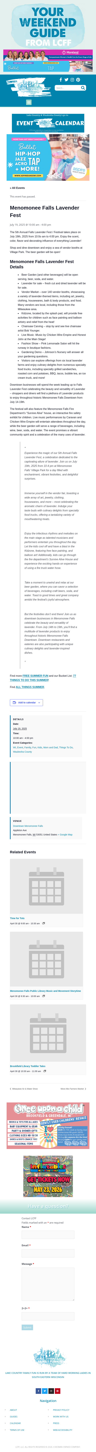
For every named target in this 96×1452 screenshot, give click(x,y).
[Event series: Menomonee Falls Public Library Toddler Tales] (43, 996)
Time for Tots (17, 918)
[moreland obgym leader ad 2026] (48, 54)
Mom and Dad (50, 747)
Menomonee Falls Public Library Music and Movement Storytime (45, 991)
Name (26, 1227)
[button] (29, 102)
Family (27, 747)
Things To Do (66, 747)
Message (28, 1263)
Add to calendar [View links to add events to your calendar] (27, 702)
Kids (40, 747)
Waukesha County (22, 751)
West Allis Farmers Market (72, 1089)
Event (20, 747)
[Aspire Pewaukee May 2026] (48, 66)
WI (14, 747)
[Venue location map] (48, 786)
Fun (34, 747)
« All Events (17, 188)
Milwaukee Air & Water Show (25, 1089)
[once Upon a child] (48, 1125)
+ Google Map (65, 834)
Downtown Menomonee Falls (28, 826)
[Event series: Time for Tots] (43, 923)
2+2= (26, 1308)
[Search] (83, 88)
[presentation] (46, 886)
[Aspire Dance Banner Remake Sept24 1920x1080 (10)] (48, 157)
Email (26, 1245)
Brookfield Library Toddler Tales (27, 1066)
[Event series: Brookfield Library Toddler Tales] (45, 1071)
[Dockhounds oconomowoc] (48, 1176)
